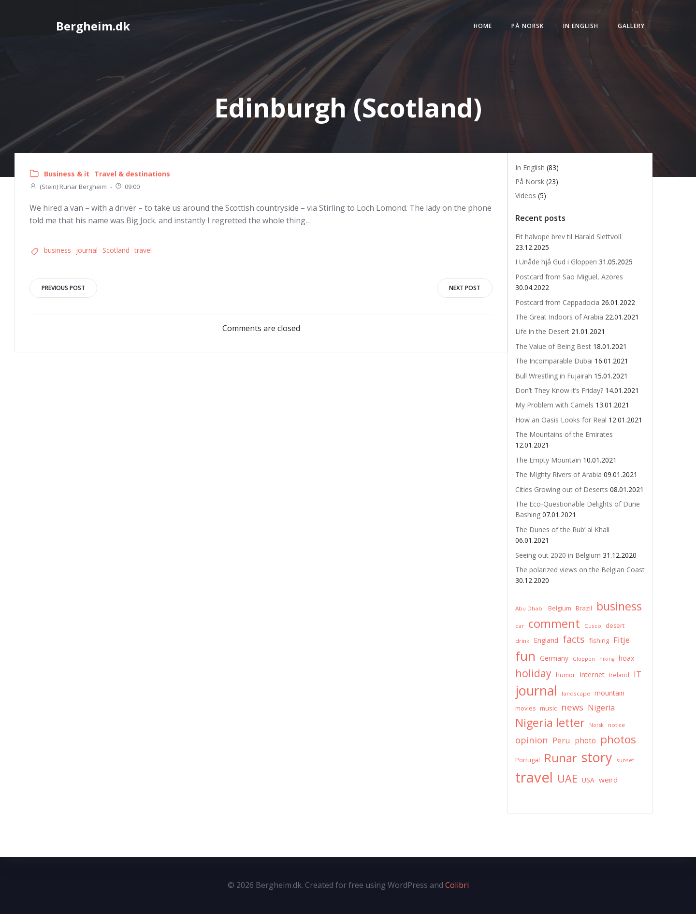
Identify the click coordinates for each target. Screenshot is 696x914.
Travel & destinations (132, 173)
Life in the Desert (542, 331)
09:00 (127, 186)
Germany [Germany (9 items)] (554, 658)
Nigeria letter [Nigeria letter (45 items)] (550, 722)
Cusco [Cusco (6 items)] (592, 625)
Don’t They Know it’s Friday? (559, 390)
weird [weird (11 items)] (608, 779)
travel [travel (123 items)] (534, 777)
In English (580, 26)
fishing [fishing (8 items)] (599, 640)
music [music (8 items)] (548, 708)
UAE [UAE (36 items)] (567, 778)
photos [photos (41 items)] (618, 739)
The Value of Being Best (553, 346)
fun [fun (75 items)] (525, 656)
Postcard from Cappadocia (557, 302)
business (57, 250)
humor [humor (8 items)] (565, 674)
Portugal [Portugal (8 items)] (527, 759)
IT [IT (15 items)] (637, 674)
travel (143, 250)
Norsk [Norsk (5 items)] (596, 725)
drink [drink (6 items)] (522, 640)
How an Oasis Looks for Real (561, 419)
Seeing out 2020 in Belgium (558, 555)
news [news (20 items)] (572, 707)
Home (483, 26)
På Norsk (527, 26)
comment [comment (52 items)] (554, 623)
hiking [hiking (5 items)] (606, 658)
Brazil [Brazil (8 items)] (584, 608)
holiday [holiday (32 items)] (533, 673)
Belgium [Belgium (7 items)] (559, 608)
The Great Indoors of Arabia (559, 316)
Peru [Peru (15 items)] (561, 740)
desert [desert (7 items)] (615, 626)
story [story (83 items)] (596, 757)
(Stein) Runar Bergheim (68, 186)
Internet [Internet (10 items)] (592, 674)
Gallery (631, 26)
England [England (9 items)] (546, 640)
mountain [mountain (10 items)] (609, 692)
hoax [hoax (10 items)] (627, 658)
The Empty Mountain (548, 459)
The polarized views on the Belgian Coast (580, 569)
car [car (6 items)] (519, 625)
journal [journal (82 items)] (536, 690)
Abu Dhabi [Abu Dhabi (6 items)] (529, 608)
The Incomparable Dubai (554, 360)
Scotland (116, 250)
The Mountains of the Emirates (564, 434)
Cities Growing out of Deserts (561, 489)
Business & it (66, 173)
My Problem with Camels (554, 404)
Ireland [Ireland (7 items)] (619, 675)
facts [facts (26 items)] (574, 639)
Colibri (457, 885)
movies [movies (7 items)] (525, 708)
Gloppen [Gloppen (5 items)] (584, 658)
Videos (525, 195)
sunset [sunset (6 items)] (625, 760)
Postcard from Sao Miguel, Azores (569, 276)
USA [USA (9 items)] (588, 779)
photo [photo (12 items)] (585, 741)
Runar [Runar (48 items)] (560, 758)
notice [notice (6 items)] (616, 724)
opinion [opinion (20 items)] (531, 740)
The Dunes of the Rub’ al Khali (562, 529)
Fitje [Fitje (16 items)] (621, 639)
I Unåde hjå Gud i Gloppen (556, 261)
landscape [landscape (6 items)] (576, 693)
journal (87, 250)
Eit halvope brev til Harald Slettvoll (568, 236)
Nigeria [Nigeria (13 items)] (601, 707)
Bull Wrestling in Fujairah (553, 375)
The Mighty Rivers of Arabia (558, 474)
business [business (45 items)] (619, 606)
